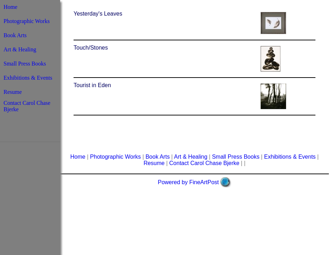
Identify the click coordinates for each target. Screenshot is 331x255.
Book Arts (15, 35)
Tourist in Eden (92, 85)
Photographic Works (27, 21)
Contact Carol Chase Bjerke (204, 163)
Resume (13, 92)
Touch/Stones (91, 48)
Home (10, 7)
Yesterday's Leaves (98, 14)
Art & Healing (20, 49)
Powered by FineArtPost (188, 182)
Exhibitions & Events (28, 78)
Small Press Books (25, 64)
